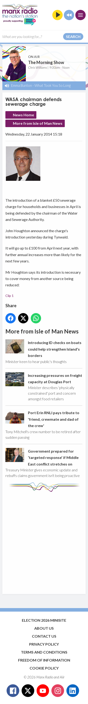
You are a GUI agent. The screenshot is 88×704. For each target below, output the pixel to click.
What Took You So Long (52, 85)
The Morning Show (46, 62)
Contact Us (44, 636)
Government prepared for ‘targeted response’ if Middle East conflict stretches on (53, 457)
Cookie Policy (44, 668)
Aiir (62, 677)
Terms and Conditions (44, 652)
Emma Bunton (21, 85)
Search (73, 36)
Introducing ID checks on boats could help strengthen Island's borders (54, 349)
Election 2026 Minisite (44, 620)
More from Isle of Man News (37, 123)
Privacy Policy (44, 644)
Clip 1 (9, 296)
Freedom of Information (44, 660)
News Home (23, 115)
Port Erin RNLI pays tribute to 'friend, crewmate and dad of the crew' (53, 419)
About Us (44, 628)
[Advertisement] (44, 541)
